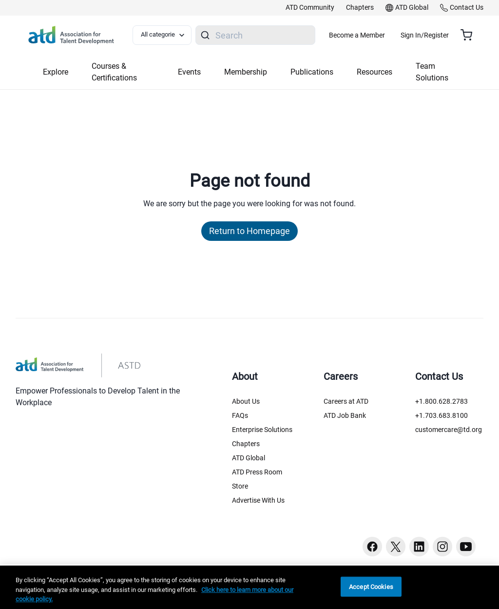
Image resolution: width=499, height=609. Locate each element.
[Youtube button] (466, 546)
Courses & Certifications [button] (114, 71)
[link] (310, 8)
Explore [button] (55, 72)
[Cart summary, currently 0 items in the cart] (470, 35)
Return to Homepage (249, 231)
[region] (249, 587)
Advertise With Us (258, 500)
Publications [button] (311, 72)
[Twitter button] (395, 546)
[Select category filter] (167, 35)
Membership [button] (245, 72)
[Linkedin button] (419, 546)
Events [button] (189, 72)
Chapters (246, 444)
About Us (246, 401)
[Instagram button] (442, 546)
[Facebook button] (372, 546)
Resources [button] (374, 72)
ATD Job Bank (345, 415)
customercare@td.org (448, 429)
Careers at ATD (346, 401)
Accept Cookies (371, 586)
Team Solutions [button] (432, 71)
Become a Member (386, 35)
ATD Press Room (257, 472)
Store (240, 486)
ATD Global (248, 458)
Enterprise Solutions (262, 429)
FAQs (240, 415)
